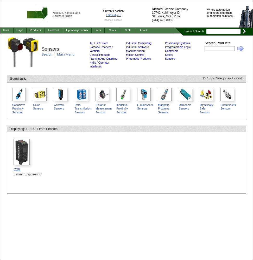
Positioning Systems (177, 43)
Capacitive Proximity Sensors (18, 108)
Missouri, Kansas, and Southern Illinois (66, 14)
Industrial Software (137, 47)
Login (19, 30)
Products (35, 30)
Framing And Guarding (103, 58)
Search (46, 54)
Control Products (100, 54)
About (143, 30)
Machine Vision (135, 50)
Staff (128, 30)
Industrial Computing (138, 43)
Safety (169, 54)
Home (6, 30)
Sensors (170, 58)
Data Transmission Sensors (83, 108)
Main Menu (65, 54)
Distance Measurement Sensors (104, 108)
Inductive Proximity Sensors (122, 108)
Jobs (98, 30)
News (112, 30)
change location (113, 20)
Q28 (17, 169)
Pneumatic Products (138, 58)
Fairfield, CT (113, 15)
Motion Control (135, 54)
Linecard (53, 30)
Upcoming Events (77, 30)
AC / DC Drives (99, 43)
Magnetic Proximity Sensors (163, 108)
